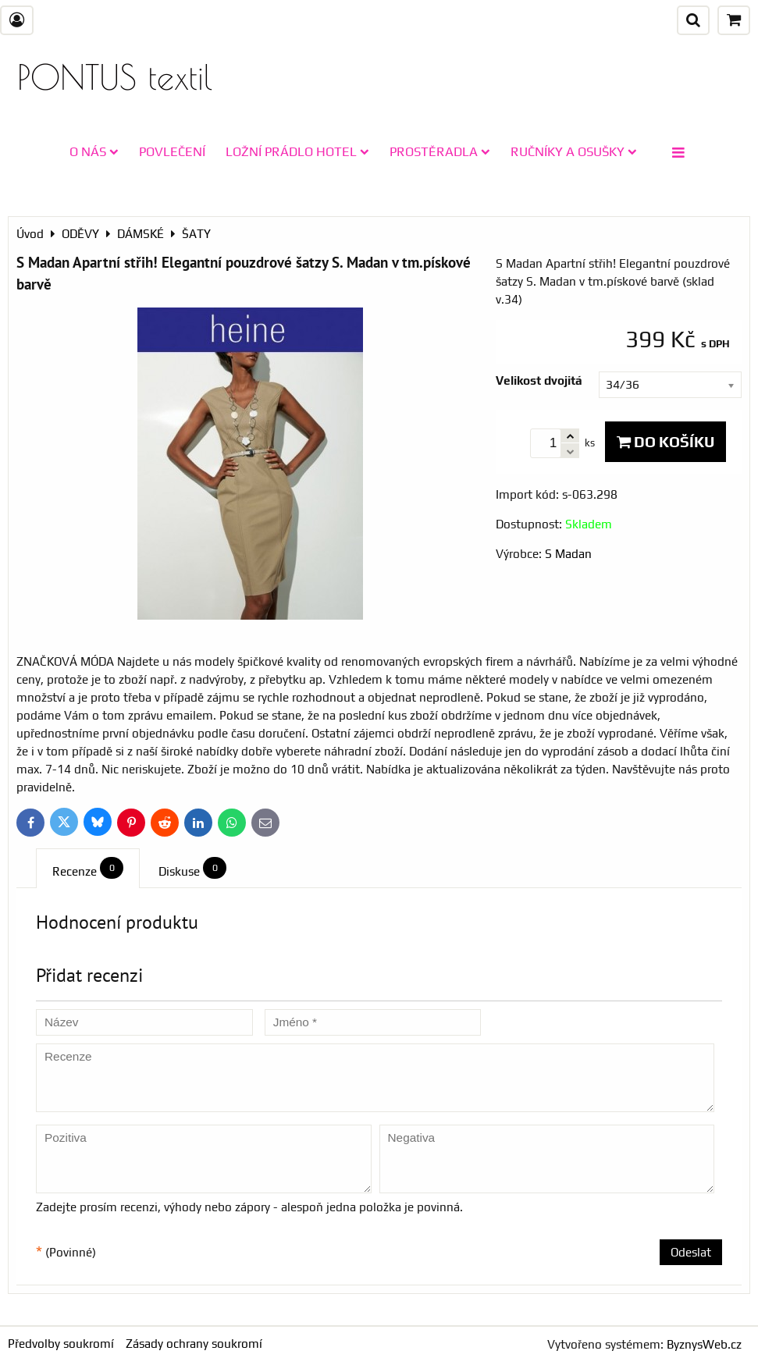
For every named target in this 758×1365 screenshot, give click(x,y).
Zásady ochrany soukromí (194, 1343)
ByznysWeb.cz (704, 1344)
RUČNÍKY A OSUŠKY (574, 151)
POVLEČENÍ (172, 151)
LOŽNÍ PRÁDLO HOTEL (297, 151)
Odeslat (691, 1252)
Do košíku (665, 441)
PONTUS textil (114, 77)
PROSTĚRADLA (440, 151)
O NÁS (94, 151)
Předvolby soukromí (61, 1343)
